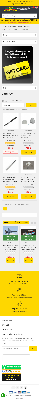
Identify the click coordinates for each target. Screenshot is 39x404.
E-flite (10, 243)
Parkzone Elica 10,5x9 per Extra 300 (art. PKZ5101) (10, 135)
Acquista (28, 152)
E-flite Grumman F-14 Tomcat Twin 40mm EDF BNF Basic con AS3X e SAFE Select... (10, 249)
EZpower (28, 243)
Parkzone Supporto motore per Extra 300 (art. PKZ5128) (28, 179)
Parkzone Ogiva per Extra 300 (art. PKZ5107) (28, 135)
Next (35, 223)
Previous (32, 223)
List (6, 100)
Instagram (22, 387)
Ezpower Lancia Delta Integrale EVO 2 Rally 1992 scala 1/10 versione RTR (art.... (28, 249)
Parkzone (10, 131)
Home (5, 35)
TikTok (26, 387)
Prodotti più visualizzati (16, 222)
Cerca (34, 16)
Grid (3, 100)
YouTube (17, 387)
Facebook (13, 387)
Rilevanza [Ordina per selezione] (13, 105)
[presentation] (16, 358)
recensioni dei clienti (11, 376)
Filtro (31, 105)
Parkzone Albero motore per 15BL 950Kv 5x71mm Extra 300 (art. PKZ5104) (10, 180)
